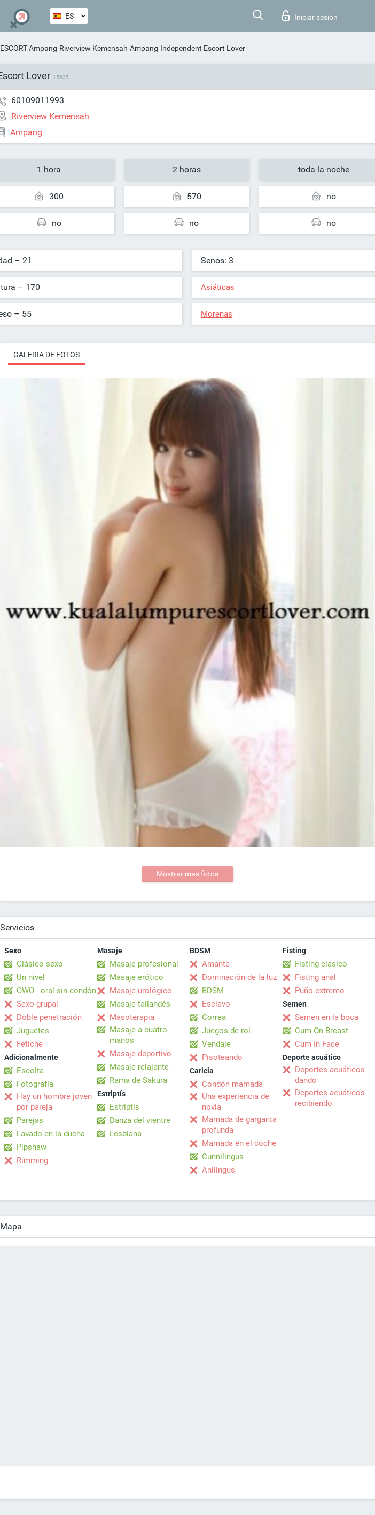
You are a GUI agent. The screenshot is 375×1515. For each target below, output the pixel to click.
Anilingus (218, 1170)
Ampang (144, 48)
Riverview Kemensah (93, 48)
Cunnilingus (223, 1156)
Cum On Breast (321, 1030)
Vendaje (216, 1044)
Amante (216, 964)
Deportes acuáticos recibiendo (330, 1098)
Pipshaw (31, 1147)
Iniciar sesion (310, 15)
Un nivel (31, 977)
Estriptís (124, 1107)
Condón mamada (232, 1084)
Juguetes (33, 1030)
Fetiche (30, 1044)
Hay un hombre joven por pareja (54, 1102)
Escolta (30, 1071)
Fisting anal (315, 977)
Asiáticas (218, 287)
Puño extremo (320, 990)
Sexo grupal (37, 1004)
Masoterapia (132, 1017)
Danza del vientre (140, 1120)
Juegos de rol (226, 1030)
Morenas (216, 314)
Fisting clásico (321, 964)
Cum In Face (317, 1044)
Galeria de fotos (46, 354)
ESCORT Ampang (28, 48)
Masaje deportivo (140, 1053)
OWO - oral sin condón (56, 990)
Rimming (32, 1160)
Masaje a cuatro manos (138, 1035)
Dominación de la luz (239, 977)
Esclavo (216, 1004)
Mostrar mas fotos (187, 873)
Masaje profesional (144, 964)
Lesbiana (126, 1134)
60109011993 (37, 100)
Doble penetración (49, 1017)
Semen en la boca (326, 1017)
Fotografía (35, 1084)
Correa (214, 1017)
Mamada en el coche (239, 1143)
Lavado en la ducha (51, 1134)
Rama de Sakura (138, 1080)
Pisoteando (222, 1057)
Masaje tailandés (140, 1004)
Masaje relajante (139, 1067)
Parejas (30, 1120)
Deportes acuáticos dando (330, 1075)
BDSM (213, 990)
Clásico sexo (40, 964)
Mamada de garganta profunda (239, 1124)
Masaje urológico (141, 990)
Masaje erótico (136, 977)
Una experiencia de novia (235, 1102)
